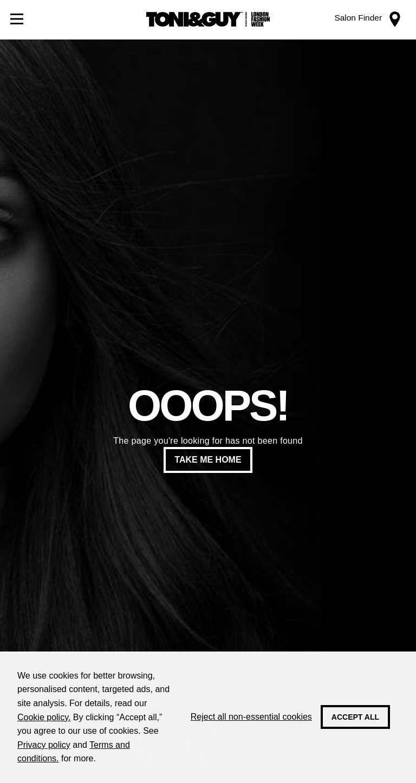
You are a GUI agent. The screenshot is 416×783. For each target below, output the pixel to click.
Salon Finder (358, 17)
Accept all (355, 717)
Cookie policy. (43, 717)
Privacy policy (43, 744)
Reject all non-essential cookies (251, 716)
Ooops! (208, 405)
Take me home (207, 459)
